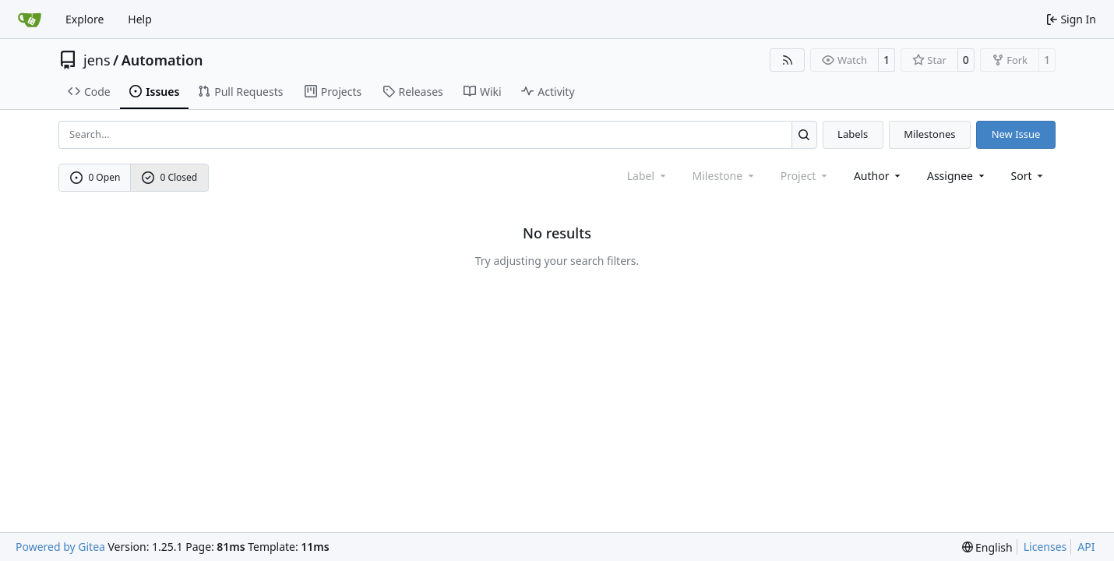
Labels (852, 134)
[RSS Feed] (788, 60)
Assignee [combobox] (957, 175)
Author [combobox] (878, 175)
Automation (162, 60)
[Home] (29, 19)
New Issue (1016, 134)
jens (97, 60)
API (1086, 546)
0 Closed (170, 177)
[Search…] (804, 134)
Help (140, 19)
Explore (84, 19)
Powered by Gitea (60, 546)
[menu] (1028, 176)
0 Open (95, 177)
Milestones (929, 134)
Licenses (1045, 546)
